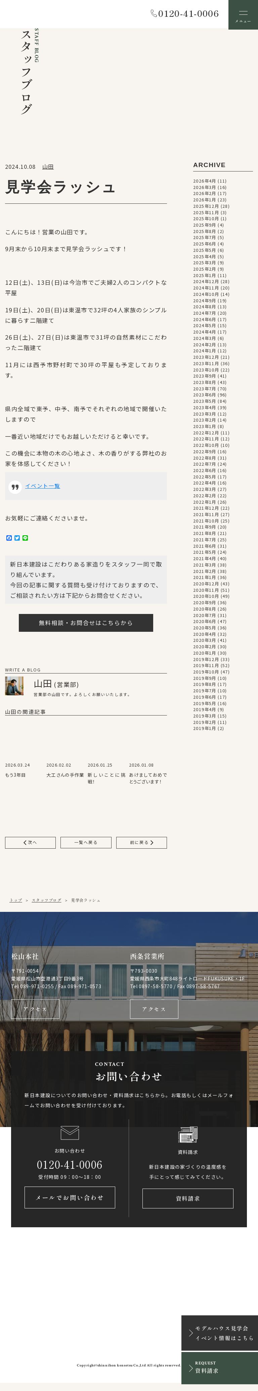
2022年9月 (204, 453)
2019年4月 (204, 711)
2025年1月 (204, 277)
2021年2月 (204, 572)
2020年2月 (204, 648)
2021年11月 (206, 516)
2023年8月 (204, 384)
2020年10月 (206, 597)
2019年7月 (204, 692)
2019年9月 (204, 680)
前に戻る (141, 845)
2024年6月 (204, 321)
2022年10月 (206, 446)
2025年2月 (204, 270)
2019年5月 (204, 704)
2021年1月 (204, 579)
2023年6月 (204, 396)
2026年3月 (204, 188)
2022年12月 (206, 434)
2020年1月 (204, 654)
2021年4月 (204, 560)
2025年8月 (204, 233)
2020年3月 (204, 642)
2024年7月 (204, 314)
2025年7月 (204, 239)
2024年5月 (204, 327)
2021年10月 (206, 522)
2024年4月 (204, 333)
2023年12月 (206, 358)
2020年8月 (204, 610)
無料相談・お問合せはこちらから (86, 624)
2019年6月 (204, 698)
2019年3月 (204, 717)
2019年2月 (204, 724)
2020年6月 (204, 623)
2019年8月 (204, 686)
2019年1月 (204, 730)
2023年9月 (204, 377)
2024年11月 (206, 289)
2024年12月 (206, 283)
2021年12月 (206, 509)
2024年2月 (204, 346)
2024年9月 (204, 302)
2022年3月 (204, 491)
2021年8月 (204, 535)
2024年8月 (204, 308)
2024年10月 (206, 296)
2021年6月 (204, 547)
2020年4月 (204, 635)
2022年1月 (204, 503)
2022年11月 (206, 440)
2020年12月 (206, 585)
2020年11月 (206, 591)
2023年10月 (206, 371)
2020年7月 (204, 616)
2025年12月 (206, 207)
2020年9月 (204, 604)
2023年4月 (204, 409)
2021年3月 (204, 566)
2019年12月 (206, 660)
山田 (48, 168)
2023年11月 (206, 365)
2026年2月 (204, 195)
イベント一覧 (43, 487)
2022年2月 (204, 497)
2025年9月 (204, 226)
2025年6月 (204, 245)
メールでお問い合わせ (69, 1205)
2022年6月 (204, 472)
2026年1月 (204, 201)
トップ (15, 903)
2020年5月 (204, 629)
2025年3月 (204, 264)
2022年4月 (204, 484)
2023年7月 (204, 390)
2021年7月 (204, 541)
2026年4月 (204, 182)
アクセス (35, 1013)
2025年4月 (204, 258)
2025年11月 (206, 213)
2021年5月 (204, 553)
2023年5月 (204, 402)
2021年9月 (204, 528)
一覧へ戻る (86, 845)
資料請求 (188, 1205)
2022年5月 (204, 478)
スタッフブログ (46, 903)
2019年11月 (206, 667)
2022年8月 (204, 459)
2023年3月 (204, 415)
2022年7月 (204, 465)
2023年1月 (204, 428)
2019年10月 (206, 673)
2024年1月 (204, 352)
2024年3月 (204, 340)
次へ (30, 845)
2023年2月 (204, 421)
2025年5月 (204, 251)
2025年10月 (206, 220)
